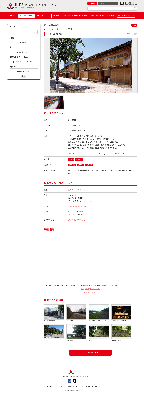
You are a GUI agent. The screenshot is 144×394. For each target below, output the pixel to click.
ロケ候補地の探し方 (126, 15)
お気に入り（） (43, 15)
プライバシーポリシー (89, 386)
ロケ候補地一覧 (26, 15)
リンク (61, 386)
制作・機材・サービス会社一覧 (75, 15)
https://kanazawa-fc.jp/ (77, 206)
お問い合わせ (72, 386)
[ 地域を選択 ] (23, 43)
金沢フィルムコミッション (78, 190)
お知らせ (12, 15)
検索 (23, 76)
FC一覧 (56, 15)
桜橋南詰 (76, 333)
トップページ (48, 29)
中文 (113, 3)
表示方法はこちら (90, 292)
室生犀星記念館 (54, 313)
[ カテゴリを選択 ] (23, 52)
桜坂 (99, 333)
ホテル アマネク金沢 (121, 313)
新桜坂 (54, 333)
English (102, 3)
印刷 (134, 25)
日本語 (92, 3)
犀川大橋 (76, 313)
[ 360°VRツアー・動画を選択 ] (23, 62)
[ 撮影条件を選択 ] (23, 71)
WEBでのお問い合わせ (76, 220)
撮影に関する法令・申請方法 (102, 15)
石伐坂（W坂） (121, 333)
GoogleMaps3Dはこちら (90, 289)
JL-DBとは (50, 386)
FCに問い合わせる (91, 353)
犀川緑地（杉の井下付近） (99, 313)
